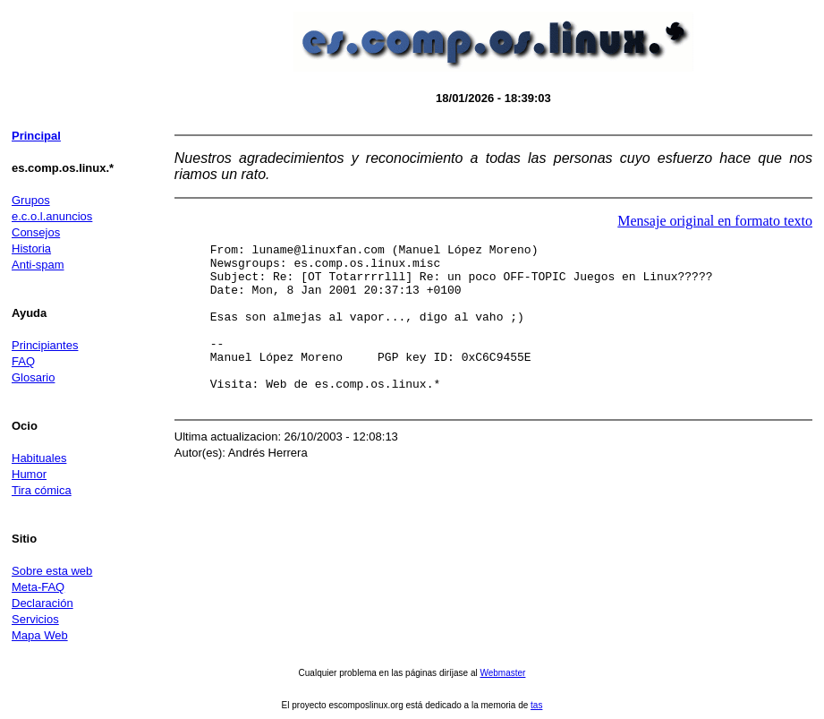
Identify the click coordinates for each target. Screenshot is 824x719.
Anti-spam (38, 264)
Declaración (42, 603)
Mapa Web (40, 635)
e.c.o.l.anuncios (52, 216)
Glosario (33, 377)
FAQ (23, 361)
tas (536, 705)
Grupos (31, 200)
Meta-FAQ (38, 587)
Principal (36, 135)
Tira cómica (42, 490)
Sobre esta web (52, 571)
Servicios (35, 619)
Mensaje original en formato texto (714, 220)
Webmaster (502, 673)
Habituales (39, 458)
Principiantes (45, 345)
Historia (31, 248)
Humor (29, 474)
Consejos (36, 232)
